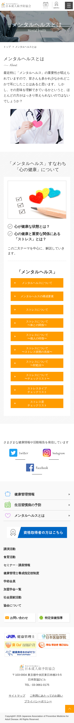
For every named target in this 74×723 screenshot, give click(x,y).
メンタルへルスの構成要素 (37, 296)
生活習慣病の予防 (27, 505)
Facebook (37, 469)
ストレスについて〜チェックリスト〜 (37, 376)
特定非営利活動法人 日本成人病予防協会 (16, 5)
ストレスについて (37, 309)
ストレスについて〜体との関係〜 (37, 323)
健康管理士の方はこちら (37, 532)
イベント (45, 7)
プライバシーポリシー (38, 701)
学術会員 (9, 581)
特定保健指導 (54, 617)
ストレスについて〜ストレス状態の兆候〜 (37, 350)
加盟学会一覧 (12, 589)
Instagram (54, 454)
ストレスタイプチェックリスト (37, 390)
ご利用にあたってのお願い (46, 695)
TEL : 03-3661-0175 (37, 684)
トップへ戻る (69, 709)
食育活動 (9, 557)
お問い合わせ (19, 617)
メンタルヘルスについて (37, 282)
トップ (7, 46)
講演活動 (9, 549)
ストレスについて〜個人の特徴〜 (37, 336)
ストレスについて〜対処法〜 (37, 363)
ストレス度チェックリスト (37, 403)
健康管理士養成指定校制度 (21, 573)
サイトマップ (17, 695)
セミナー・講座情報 (17, 565)
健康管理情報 (24, 494)
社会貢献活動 (12, 597)
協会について (12, 605)
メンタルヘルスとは (29, 515)
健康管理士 (56, 7)
